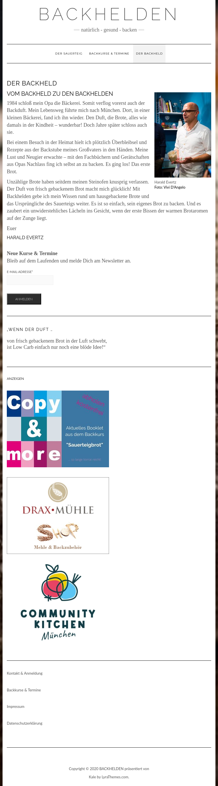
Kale (92, 777)
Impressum (15, 706)
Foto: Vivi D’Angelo (169, 187)
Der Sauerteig (69, 53)
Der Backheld (149, 53)
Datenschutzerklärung (24, 723)
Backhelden (109, 14)
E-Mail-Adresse (20, 272)
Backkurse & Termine (109, 53)
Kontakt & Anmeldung (25, 673)
